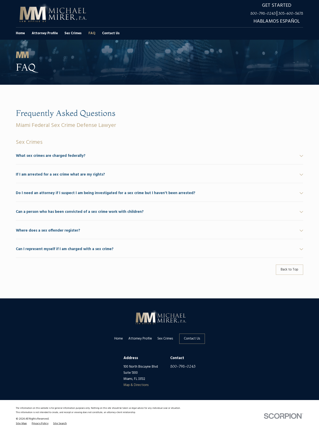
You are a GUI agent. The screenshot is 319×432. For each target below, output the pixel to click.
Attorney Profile (140, 338)
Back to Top (289, 269)
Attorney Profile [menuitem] (45, 33)
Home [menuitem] (20, 33)
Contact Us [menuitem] (111, 33)
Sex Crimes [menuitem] (73, 33)
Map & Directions (136, 385)
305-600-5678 (290, 13)
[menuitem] (21, 423)
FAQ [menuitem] (91, 33)
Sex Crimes (165, 338)
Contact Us (192, 338)
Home (118, 338)
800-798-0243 (263, 13)
